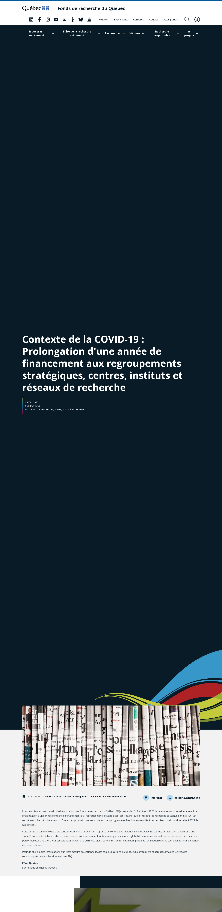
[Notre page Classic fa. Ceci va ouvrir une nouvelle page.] (31, 20)
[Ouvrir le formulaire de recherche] (187, 19)
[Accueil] (24, 796)
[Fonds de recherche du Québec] (92, 8)
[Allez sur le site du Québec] (36, 8)
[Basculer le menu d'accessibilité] (197, 19)
